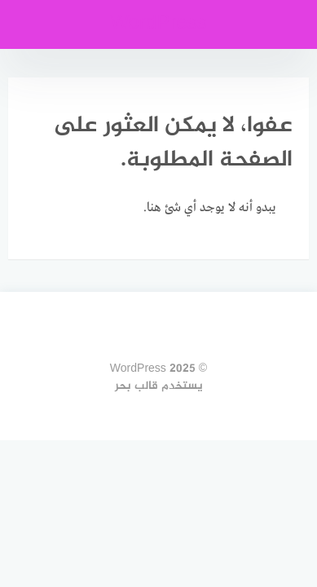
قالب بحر (136, 386)
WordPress (158, 24)
